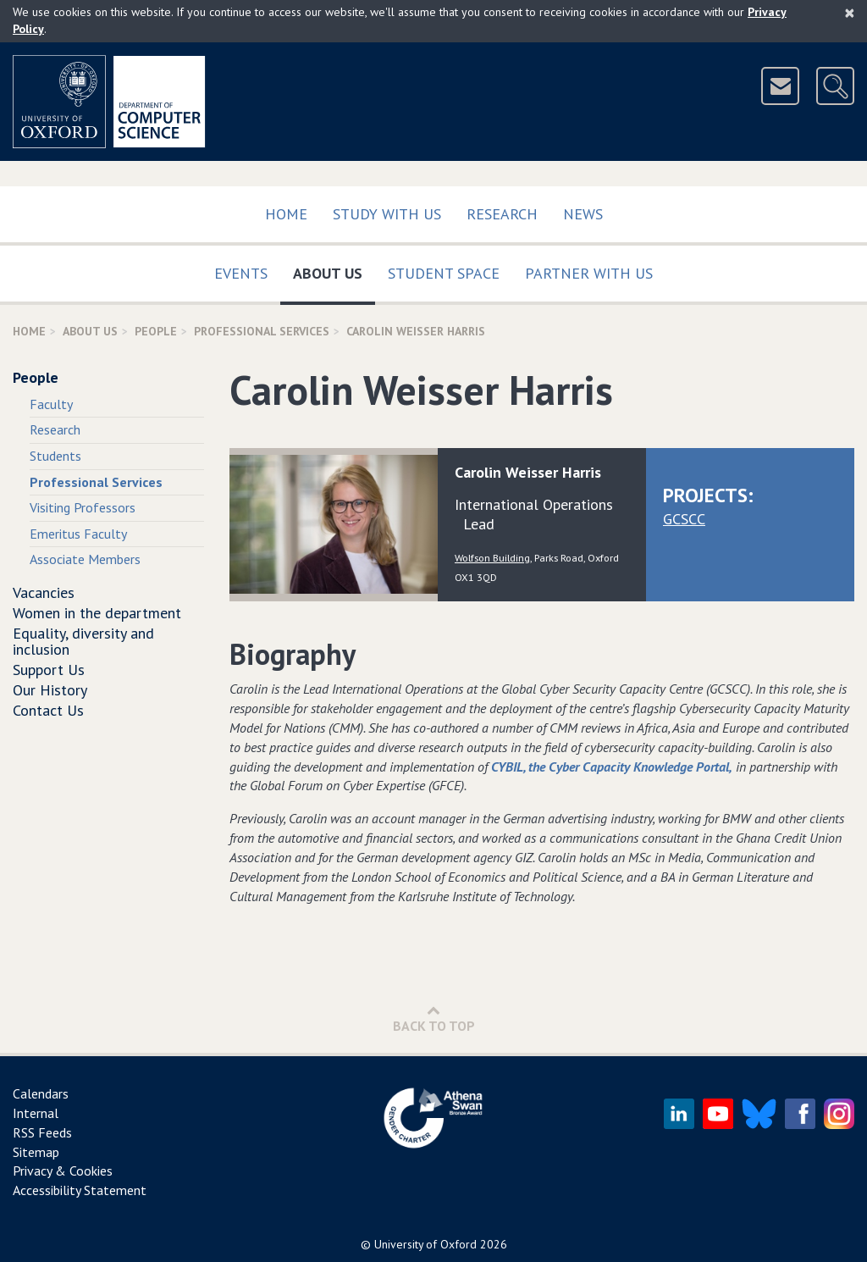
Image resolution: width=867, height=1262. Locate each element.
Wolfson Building (492, 557)
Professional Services (261, 331)
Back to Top (434, 1018)
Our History (50, 690)
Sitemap (36, 1151)
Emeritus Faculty (78, 533)
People (156, 331)
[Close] (849, 13)
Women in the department (97, 613)
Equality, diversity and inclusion (83, 641)
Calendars (41, 1093)
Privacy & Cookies (63, 1170)
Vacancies (44, 592)
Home (286, 214)
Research (502, 214)
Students (55, 455)
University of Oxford (425, 1244)
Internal (35, 1112)
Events (241, 273)
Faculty (51, 404)
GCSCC (684, 519)
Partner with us (589, 273)
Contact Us (48, 710)
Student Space (444, 273)
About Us (334, 270)
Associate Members (85, 559)
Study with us (387, 214)
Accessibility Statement (79, 1190)
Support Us (49, 669)
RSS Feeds (42, 1132)
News (583, 214)
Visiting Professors (82, 507)
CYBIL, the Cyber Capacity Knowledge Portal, (611, 766)
